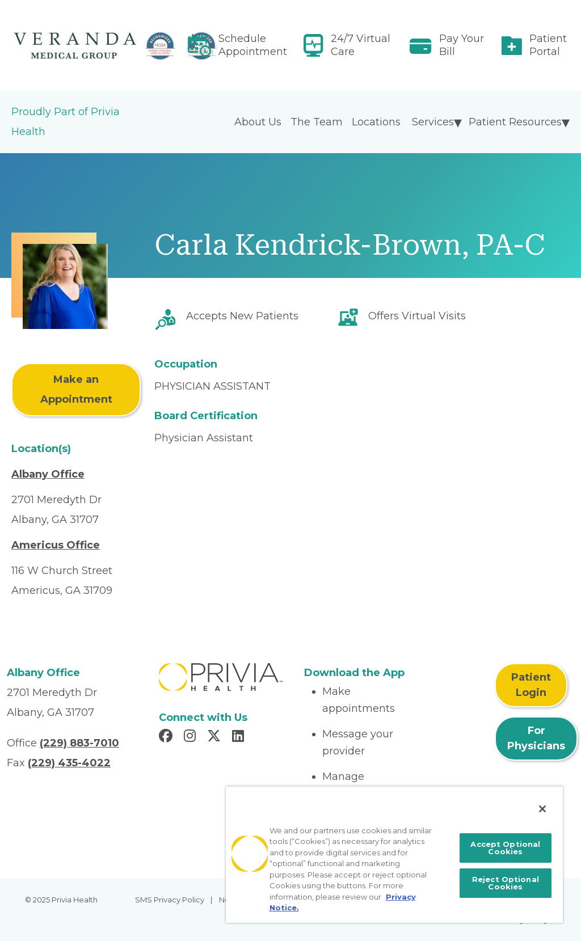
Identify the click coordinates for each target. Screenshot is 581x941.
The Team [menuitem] (316, 122)
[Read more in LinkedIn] (239, 737)
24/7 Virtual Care (360, 45)
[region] (394, 854)
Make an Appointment (76, 389)
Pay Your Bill (461, 45)
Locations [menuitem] (376, 122)
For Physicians (536, 738)
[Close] (542, 808)
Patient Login (531, 685)
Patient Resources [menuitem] (515, 122)
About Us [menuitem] (257, 122)
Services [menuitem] (433, 122)
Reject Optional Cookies (505, 883)
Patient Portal (548, 45)
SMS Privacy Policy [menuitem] (169, 899)
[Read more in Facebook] (167, 737)
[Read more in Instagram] (191, 737)
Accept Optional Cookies (505, 847)
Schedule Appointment (252, 45)
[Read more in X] (215, 737)
